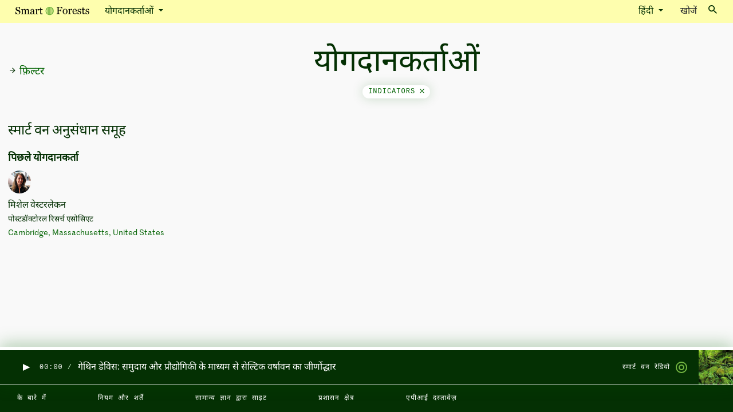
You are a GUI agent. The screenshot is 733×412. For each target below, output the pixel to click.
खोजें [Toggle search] (698, 10)
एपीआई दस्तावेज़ (431, 398)
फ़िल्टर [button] (26, 71)
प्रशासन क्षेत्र (336, 398)
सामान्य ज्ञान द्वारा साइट (231, 398)
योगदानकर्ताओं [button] (130, 11)
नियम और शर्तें (120, 398)
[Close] (422, 91)
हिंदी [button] (647, 11)
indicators (396, 91)
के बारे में (31, 398)
